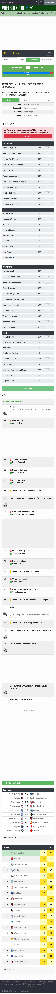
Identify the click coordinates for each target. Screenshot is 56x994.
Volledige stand (12, 969)
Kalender (9, 837)
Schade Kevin (8, 337)
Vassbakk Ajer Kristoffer (13, 299)
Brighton (19, 826)
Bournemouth (37, 818)
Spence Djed (7, 246)
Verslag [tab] (11, 100)
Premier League (30, 108)
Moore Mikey (8, 257)
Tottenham (17, 67)
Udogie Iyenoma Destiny (12, 153)
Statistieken (47, 60)
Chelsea (35, 794)
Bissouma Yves (9, 219)
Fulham (19, 798)
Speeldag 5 (28, 112)
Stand (22, 60)
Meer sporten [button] (7, 2)
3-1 (28, 67)
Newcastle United (38, 798)
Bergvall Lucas (8, 230)
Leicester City (16, 810)
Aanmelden (49, 2)
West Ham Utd (16, 794)
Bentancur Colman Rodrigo (14, 182)
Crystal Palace (16, 822)
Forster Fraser (8, 241)
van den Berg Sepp (10, 293)
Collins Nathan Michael (12, 282)
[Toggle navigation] (49, 53)
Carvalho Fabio (8, 327)
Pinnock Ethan (8, 288)
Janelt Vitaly (7, 310)
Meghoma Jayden (10, 353)
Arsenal (34, 831)
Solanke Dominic (9, 198)
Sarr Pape (6, 252)
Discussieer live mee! (13, 401)
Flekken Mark (8, 271)
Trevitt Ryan (7, 364)
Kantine (27, 13)
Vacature (41, 982)
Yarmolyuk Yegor (9, 316)
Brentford (39, 67)
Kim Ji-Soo (7, 375)
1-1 (26, 806)
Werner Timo (8, 235)
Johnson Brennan (10, 204)
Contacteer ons (9, 982)
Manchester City (15, 831)
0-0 (26, 822)
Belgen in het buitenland (11, 13)
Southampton (17, 806)
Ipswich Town (37, 806)
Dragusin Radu (8, 213)
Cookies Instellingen (32, 984)
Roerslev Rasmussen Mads (14, 370)
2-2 (26, 826)
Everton (34, 810)
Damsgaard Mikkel (10, 305)
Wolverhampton (38, 814)
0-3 (26, 794)
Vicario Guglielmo (10, 148)
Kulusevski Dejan (9, 187)
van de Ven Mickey (10, 159)
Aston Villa (17, 814)
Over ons (20, 982)
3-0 (26, 818)
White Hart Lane (30, 115)
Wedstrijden (33, 60)
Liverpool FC (16, 818)
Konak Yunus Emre (10, 359)
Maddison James (9, 176)
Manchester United (39, 822)
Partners (50, 982)
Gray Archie (7, 224)
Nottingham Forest (39, 826)
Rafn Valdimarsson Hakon (13, 342)
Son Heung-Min (9, 193)
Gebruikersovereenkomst (11, 984)
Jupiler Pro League (40, 13)
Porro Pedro (7, 170)
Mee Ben (6, 348)
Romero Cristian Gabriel (12, 165)
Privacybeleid (30, 982)
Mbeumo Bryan (8, 322)
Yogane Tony (8, 381)
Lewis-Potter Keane (11, 277)
